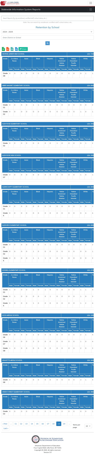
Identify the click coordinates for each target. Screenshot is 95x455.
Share (23, 49)
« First (5, 424)
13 (26, 424)
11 (16, 424)
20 (64, 424)
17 (48, 424)
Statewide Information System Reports (20, 9)
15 (37, 424)
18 (53, 424)
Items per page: (76, 426)
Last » (6, 428)
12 (21, 424)
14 (32, 424)
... (10, 424)
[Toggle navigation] (91, 3)
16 (43, 424)
